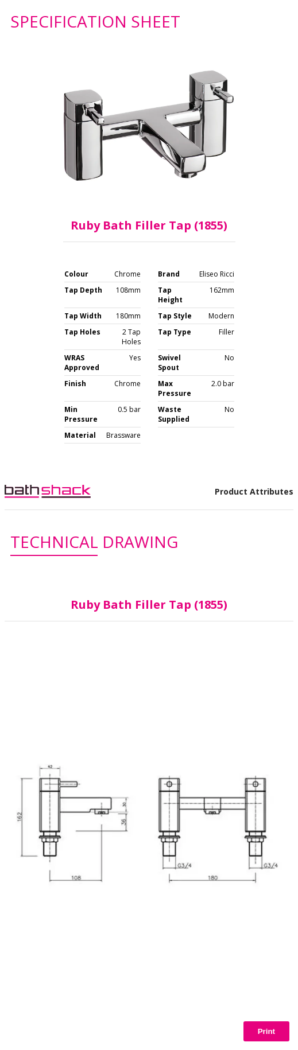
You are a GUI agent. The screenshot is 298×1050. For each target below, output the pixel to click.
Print (266, 1031)
